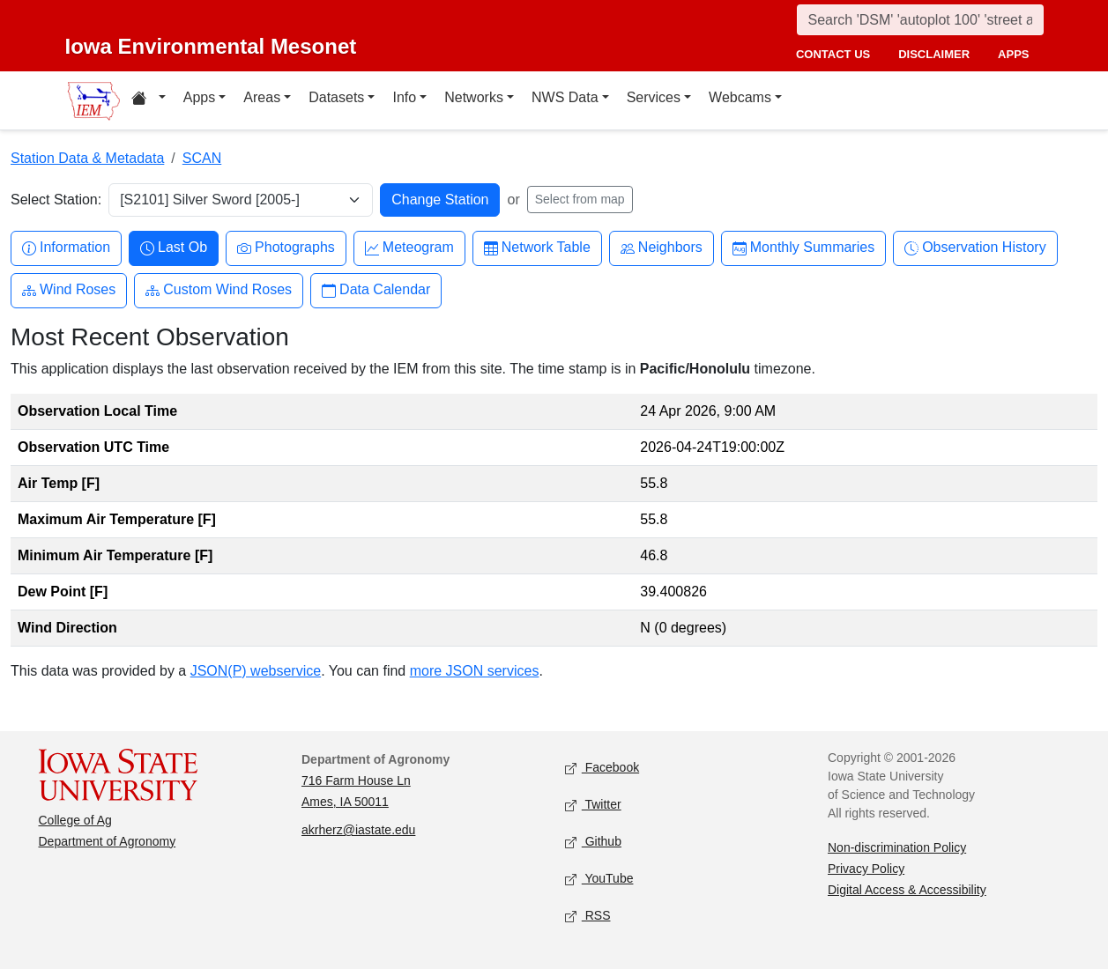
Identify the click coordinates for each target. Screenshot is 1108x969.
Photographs (286, 248)
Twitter (593, 805)
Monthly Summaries (803, 248)
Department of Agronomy (107, 841)
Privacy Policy (866, 869)
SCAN (201, 158)
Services (653, 97)
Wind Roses (68, 290)
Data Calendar (376, 290)
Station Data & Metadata (87, 158)
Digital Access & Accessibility (907, 890)
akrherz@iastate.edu (358, 830)
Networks (473, 97)
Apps (199, 97)
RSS (588, 916)
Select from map (580, 199)
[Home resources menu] (149, 100)
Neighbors (662, 248)
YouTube (599, 879)
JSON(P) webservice (255, 670)
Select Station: (56, 199)
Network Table (537, 248)
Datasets (336, 97)
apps (1013, 54)
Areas (261, 97)
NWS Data (565, 97)
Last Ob (173, 248)
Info (404, 97)
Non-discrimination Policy (897, 847)
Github (593, 842)
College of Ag (75, 820)
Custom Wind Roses (218, 290)
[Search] (920, 19)
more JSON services (474, 670)
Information (66, 248)
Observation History (975, 248)
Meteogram (409, 248)
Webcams (740, 97)
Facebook (602, 768)
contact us (833, 54)
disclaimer (934, 54)
